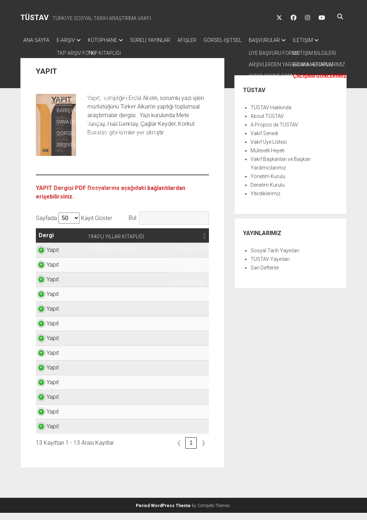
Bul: (133, 224)
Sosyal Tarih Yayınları (275, 258)
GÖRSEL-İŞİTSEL (240, 40)
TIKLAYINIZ (184, 257)
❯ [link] (203, 450)
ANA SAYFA (36, 40)
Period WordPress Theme (163, 512)
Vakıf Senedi (264, 140)
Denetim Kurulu (268, 192)
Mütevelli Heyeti (268, 158)
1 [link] (191, 450)
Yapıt (45, 257)
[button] (63, 242)
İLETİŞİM (33, 49)
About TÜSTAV (267, 123)
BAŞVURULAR (285, 40)
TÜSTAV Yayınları (270, 266)
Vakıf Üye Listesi (269, 149)
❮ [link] (179, 450)
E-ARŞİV (69, 40)
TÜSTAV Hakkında (271, 115)
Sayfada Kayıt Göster (74, 225)
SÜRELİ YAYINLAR (161, 40)
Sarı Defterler (265, 275)
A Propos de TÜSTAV (274, 132)
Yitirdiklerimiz (265, 201)
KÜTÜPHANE (109, 40)
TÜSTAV (34, 17)
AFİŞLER (201, 40)
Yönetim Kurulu (268, 183)
